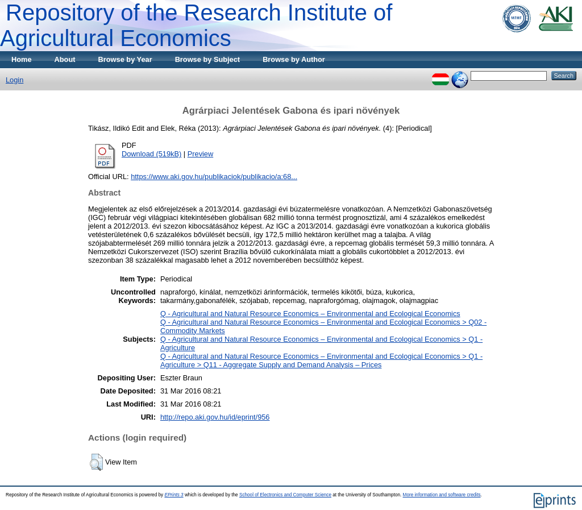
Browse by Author (294, 59)
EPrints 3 (173, 494)
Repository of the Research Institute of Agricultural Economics (196, 25)
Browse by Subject (207, 59)
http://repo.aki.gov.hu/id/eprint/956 (215, 417)
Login (14, 80)
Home (21, 59)
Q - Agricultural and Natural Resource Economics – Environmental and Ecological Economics (310, 313)
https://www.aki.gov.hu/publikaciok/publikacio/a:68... (214, 176)
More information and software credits (442, 494)
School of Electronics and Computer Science (285, 494)
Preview (201, 154)
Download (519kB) (151, 154)
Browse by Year (125, 59)
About (65, 59)
